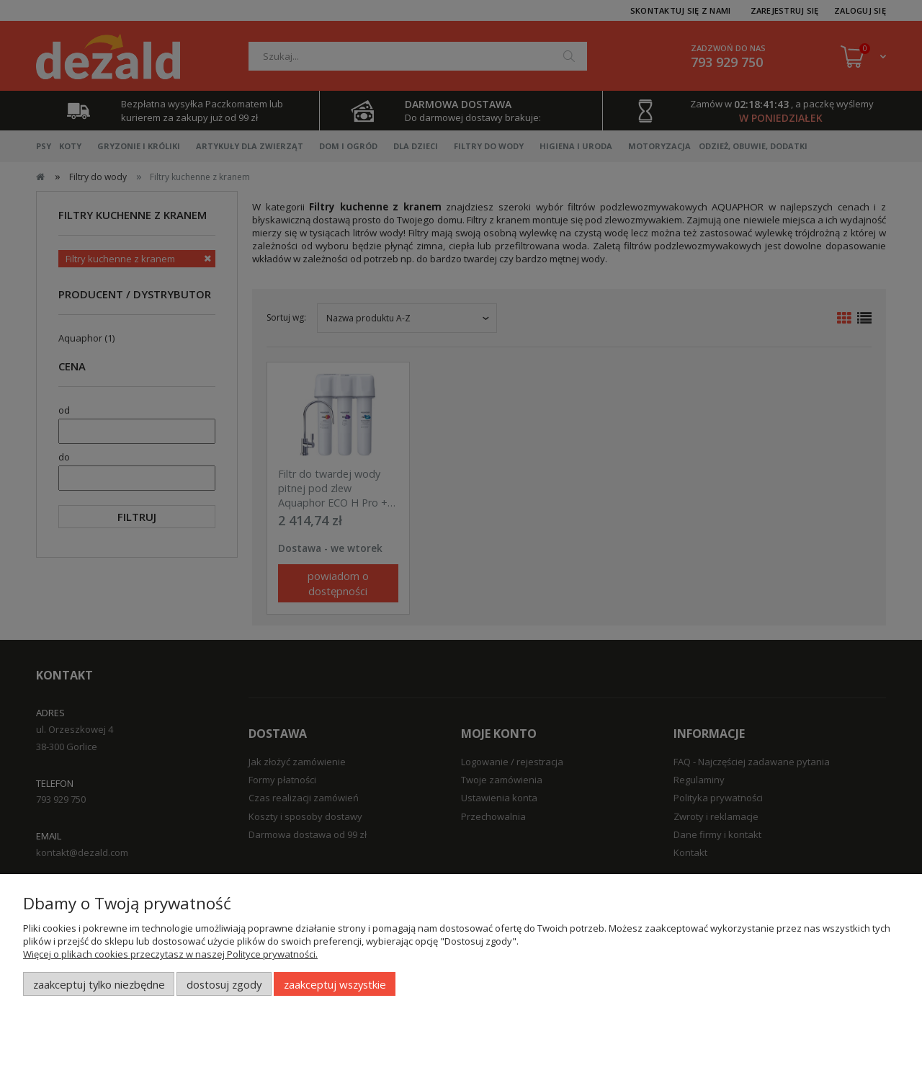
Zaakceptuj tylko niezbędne (99, 984)
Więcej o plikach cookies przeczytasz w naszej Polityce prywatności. (170, 954)
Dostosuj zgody (224, 984)
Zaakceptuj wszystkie (335, 984)
